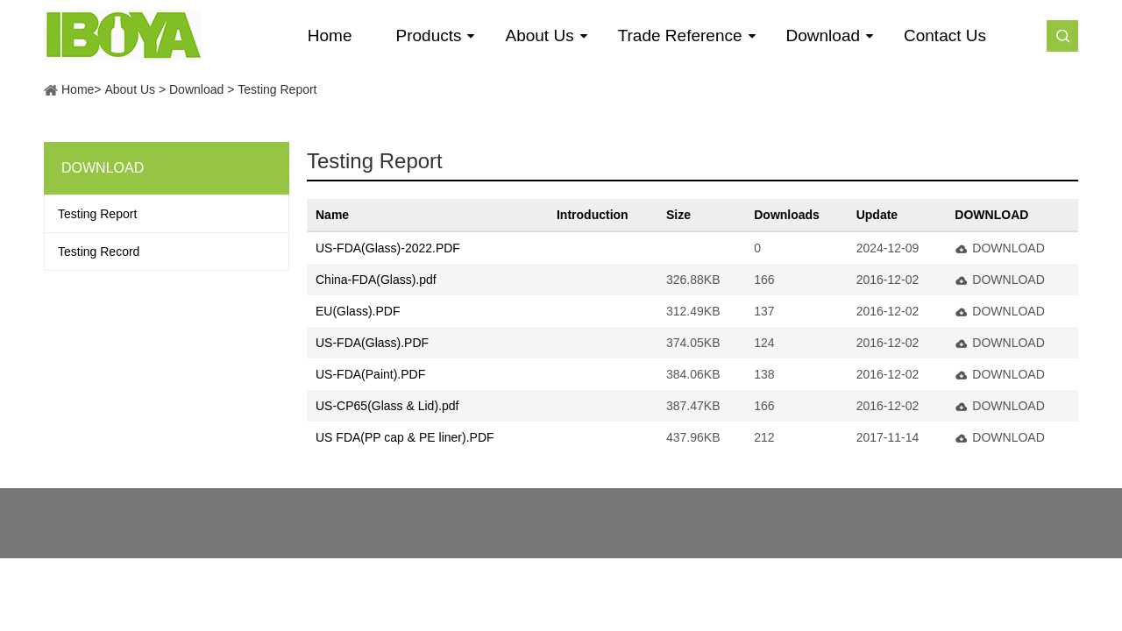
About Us (129, 89)
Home (77, 89)
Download (196, 89)
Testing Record (98, 252)
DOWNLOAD (1008, 248)
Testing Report (277, 89)
